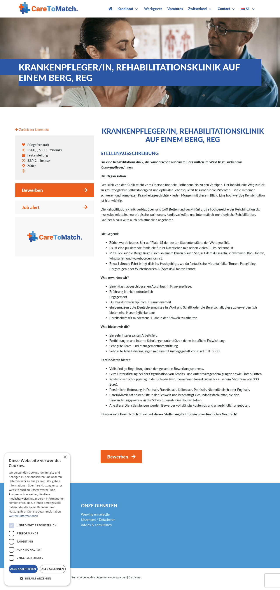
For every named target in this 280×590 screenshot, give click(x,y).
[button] (37, 578)
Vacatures (175, 9)
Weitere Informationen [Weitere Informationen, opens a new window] (23, 516)
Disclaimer (135, 577)
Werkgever (153, 9)
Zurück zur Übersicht (32, 130)
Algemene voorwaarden (111, 577)
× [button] (65, 457)
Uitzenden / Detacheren (98, 520)
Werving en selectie (95, 514)
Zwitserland (197, 9)
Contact (224, 9)
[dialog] (37, 519)
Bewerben (32, 190)
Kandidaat (125, 9)
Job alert (31, 207)
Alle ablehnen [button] (53, 569)
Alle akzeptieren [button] (23, 569)
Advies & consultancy (96, 525)
